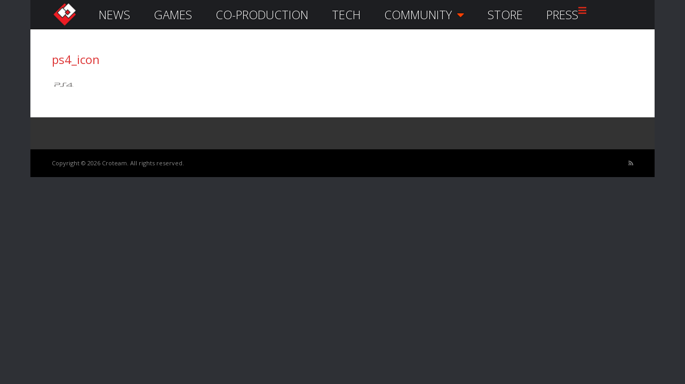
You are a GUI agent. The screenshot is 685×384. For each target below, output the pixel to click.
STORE (505, 14)
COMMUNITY (424, 14)
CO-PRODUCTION (262, 14)
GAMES (173, 14)
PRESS (562, 14)
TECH (346, 14)
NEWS (114, 14)
